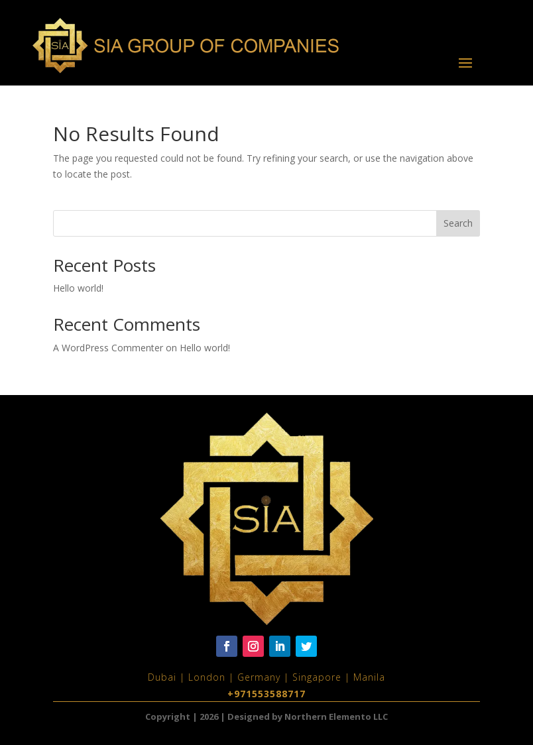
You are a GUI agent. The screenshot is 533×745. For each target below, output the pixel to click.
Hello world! (78, 288)
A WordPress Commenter (108, 347)
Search (458, 223)
